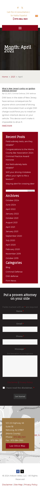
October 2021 (12, 218)
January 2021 (12, 231)
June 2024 (11, 205)
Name (20, 311)
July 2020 (10, 240)
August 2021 (11, 222)
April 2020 (11, 245)
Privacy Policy (26, 382)
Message (20, 349)
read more (7, 125)
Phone (20, 336)
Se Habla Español (19, 15)
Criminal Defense (18, 94)
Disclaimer (12, 382)
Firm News (11, 281)
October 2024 (12, 200)
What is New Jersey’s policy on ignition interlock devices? (18, 90)
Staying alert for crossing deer (20, 184)
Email (20, 324)
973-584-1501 (21, 19)
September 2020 (14, 236)
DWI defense (31, 94)
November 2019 (13, 254)
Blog (8, 267)
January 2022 (12, 214)
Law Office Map (17, 446)
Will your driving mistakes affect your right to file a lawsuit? (18, 175)
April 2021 (10, 227)
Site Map (18, 484)
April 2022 (11, 209)
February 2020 (13, 249)
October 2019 (12, 258)
